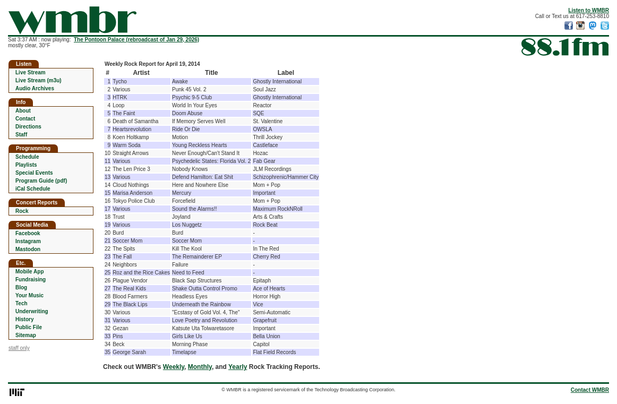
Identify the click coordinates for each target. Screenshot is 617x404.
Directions (28, 127)
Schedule (27, 157)
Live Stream (30, 72)
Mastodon (27, 249)
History (24, 319)
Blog (21, 287)
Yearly (237, 367)
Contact (25, 119)
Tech (21, 303)
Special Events (34, 173)
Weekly (173, 367)
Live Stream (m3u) (38, 80)
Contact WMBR (590, 390)
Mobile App (29, 271)
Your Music (29, 295)
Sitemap (25, 335)
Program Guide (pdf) (41, 181)
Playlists (26, 165)
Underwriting (31, 311)
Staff (21, 134)
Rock (21, 211)
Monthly (200, 367)
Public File (28, 327)
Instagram (28, 241)
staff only (19, 348)
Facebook (27, 233)
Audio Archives (34, 88)
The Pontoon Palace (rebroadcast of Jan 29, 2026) (136, 39)
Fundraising (30, 279)
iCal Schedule (32, 189)
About (23, 111)
